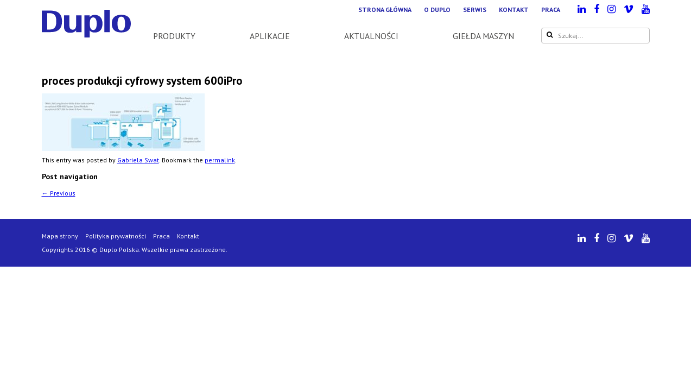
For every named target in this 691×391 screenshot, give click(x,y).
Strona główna (384, 9)
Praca (550, 9)
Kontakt (514, 9)
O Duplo (437, 9)
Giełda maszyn (483, 35)
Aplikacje (270, 35)
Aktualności (371, 35)
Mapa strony (60, 236)
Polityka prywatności (115, 236)
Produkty (174, 35)
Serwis (474, 9)
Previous (58, 193)
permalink (220, 160)
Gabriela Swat (138, 160)
